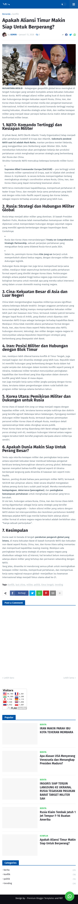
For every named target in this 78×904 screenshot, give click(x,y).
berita (40, 870)
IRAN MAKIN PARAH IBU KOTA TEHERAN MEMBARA (56, 730)
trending (59, 585)
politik (37, 585)
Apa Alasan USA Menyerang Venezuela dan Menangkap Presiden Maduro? (57, 759)
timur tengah (47, 585)
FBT (61, 898)
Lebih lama (68, 678)
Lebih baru (9, 678)
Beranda (6, 14)
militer (29, 585)
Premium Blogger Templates (40, 898)
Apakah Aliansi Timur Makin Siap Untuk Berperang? (58, 841)
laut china (20, 585)
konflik (15, 14)
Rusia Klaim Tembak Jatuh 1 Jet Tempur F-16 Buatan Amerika (58, 815)
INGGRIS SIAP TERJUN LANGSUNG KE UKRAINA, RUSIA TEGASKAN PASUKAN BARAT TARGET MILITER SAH (57, 791)
